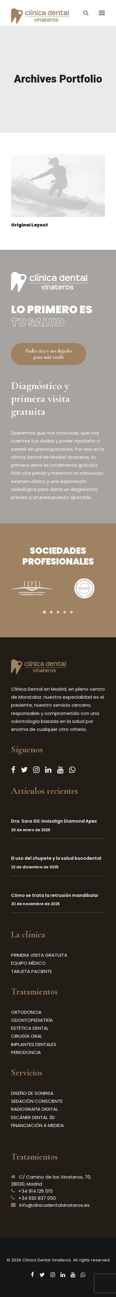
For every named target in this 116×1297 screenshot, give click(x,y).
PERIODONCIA (26, 1052)
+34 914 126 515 (35, 1191)
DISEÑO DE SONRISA (32, 1093)
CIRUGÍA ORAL (26, 1036)
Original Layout (29, 225)
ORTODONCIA (26, 1012)
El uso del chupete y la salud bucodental (56, 858)
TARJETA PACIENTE (31, 971)
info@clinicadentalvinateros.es (54, 1205)
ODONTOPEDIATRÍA (32, 1020)
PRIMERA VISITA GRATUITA (39, 955)
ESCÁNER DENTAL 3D (33, 1117)
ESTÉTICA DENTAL (29, 1028)
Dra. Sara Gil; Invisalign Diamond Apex (54, 821)
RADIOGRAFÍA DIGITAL (34, 1109)
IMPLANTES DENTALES (33, 1044)
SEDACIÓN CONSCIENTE (37, 1101)
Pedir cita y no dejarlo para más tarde (49, 354)
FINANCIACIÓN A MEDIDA (37, 1125)
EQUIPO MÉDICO (28, 963)
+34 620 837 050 (37, 1198)
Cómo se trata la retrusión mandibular (55, 895)
